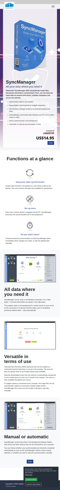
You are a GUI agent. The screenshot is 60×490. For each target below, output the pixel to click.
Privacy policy (28, 475)
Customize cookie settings (33, 484)
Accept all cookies (31, 479)
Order (51, 143)
